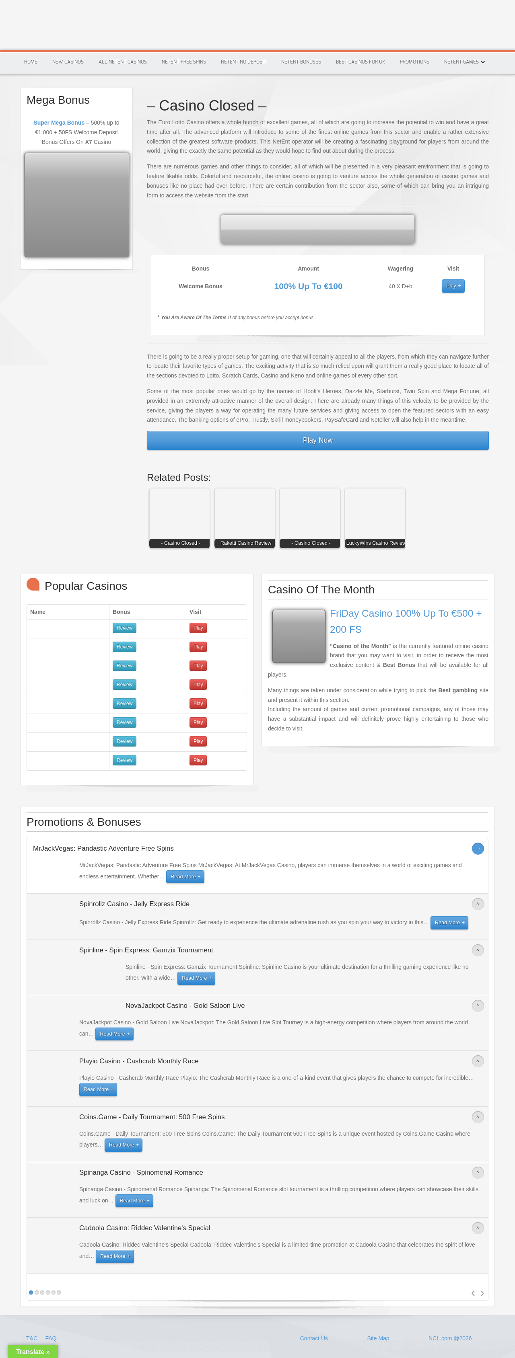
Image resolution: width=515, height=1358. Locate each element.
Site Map (378, 1338)
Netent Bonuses (301, 61)
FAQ (50, 1338)
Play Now (318, 440)
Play (451, 286)
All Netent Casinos (123, 61)
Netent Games (461, 61)
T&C (32, 1338)
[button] (181, 520)
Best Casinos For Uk (360, 61)
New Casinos (68, 61)
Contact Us (314, 1338)
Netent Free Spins (184, 61)
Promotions (414, 61)
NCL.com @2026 (450, 1338)
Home (30, 61)
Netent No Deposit (243, 61)
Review (124, 628)
